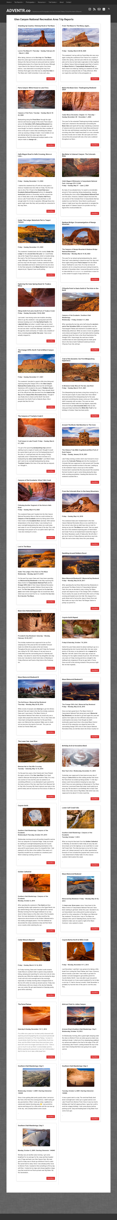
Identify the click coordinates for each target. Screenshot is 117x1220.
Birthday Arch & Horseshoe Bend (74, 746)
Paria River (36, 119)
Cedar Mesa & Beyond (26, 940)
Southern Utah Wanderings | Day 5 (30, 1066)
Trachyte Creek (23, 463)
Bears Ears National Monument (29, 611)
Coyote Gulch (23, 805)
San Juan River (39, 775)
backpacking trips (40, 448)
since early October (35, 459)
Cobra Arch (72, 777)
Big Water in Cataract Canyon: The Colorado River (78, 155)
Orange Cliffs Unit (24, 585)
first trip (38, 57)
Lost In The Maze (24, 547)
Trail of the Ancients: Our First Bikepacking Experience (78, 360)
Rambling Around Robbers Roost (74, 553)
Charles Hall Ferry (44, 197)
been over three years (72, 905)
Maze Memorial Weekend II (72, 679)
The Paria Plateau (24, 1004)
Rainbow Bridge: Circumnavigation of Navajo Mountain (79, 223)
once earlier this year (35, 333)
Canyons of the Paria (25, 113)
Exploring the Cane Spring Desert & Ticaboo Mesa (34, 285)
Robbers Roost (48, 388)
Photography (30, 2)
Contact (68, 2)
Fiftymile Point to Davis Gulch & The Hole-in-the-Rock (80, 289)
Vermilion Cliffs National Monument (37, 124)
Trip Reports (18, 2)
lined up (39, 709)
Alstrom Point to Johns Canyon (74, 1004)
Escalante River (35, 521)
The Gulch (41, 905)
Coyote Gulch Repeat (70, 617)
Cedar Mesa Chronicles (70, 115)
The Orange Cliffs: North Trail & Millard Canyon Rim (36, 351)
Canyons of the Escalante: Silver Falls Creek (34, 480)
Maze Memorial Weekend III (28, 677)
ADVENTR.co (18, 10)
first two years (29, 589)
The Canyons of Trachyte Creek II (30, 416)
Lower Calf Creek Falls (70, 808)
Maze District (69, 66)
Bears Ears (66, 126)
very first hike (48, 71)
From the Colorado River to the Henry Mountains (80, 491)
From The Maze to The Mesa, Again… (76, 26)
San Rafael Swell (42, 322)
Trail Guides (52, 2)
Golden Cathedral (92, 841)
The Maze (47, 57)
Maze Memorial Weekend (71, 874)
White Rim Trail (87, 408)
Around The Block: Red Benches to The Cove (79, 425)
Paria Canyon (82, 262)
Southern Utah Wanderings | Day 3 (30, 1125)
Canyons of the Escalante (27, 518)
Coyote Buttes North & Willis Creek (75, 940)
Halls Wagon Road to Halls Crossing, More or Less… (35, 155)
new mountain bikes (81, 406)
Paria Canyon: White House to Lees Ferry (33, 88)
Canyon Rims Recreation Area (36, 395)
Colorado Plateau (75, 461)
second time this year (34, 254)
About (62, 2)
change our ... (33, 139)
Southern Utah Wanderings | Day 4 (75, 1066)
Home (9, 2)
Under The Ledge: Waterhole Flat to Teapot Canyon (34, 221)
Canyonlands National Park (85, 66)
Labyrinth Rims (23, 324)
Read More (51, 79)
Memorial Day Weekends (28, 580)
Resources (41, 2)
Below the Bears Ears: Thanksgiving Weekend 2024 (79, 89)
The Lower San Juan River (27, 741)
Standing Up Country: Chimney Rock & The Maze (36, 26)
